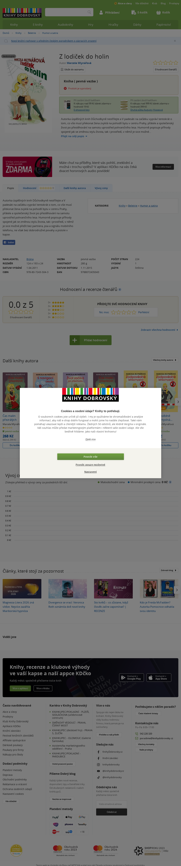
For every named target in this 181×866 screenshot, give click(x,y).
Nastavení (90, 472)
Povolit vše (90, 456)
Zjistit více (90, 439)
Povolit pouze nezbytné (90, 464)
